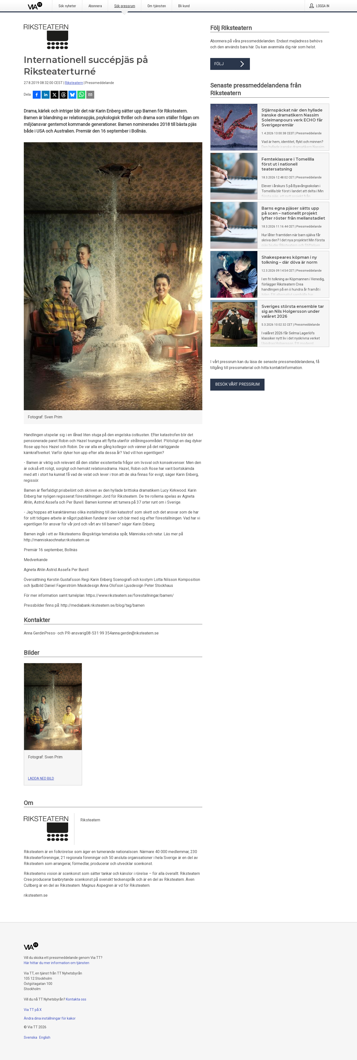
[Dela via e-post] (90, 95)
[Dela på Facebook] (37, 95)
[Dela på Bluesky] (72, 95)
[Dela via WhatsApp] (81, 95)
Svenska (30, 1037)
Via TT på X (33, 1010)
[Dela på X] (55, 95)
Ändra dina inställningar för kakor (50, 1018)
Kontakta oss (76, 999)
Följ (230, 64)
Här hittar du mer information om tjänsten (56, 963)
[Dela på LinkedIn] (46, 95)
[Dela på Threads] (63, 95)
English (44, 1037)
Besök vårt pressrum (237, 384)
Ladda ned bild (41, 778)
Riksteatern (74, 83)
